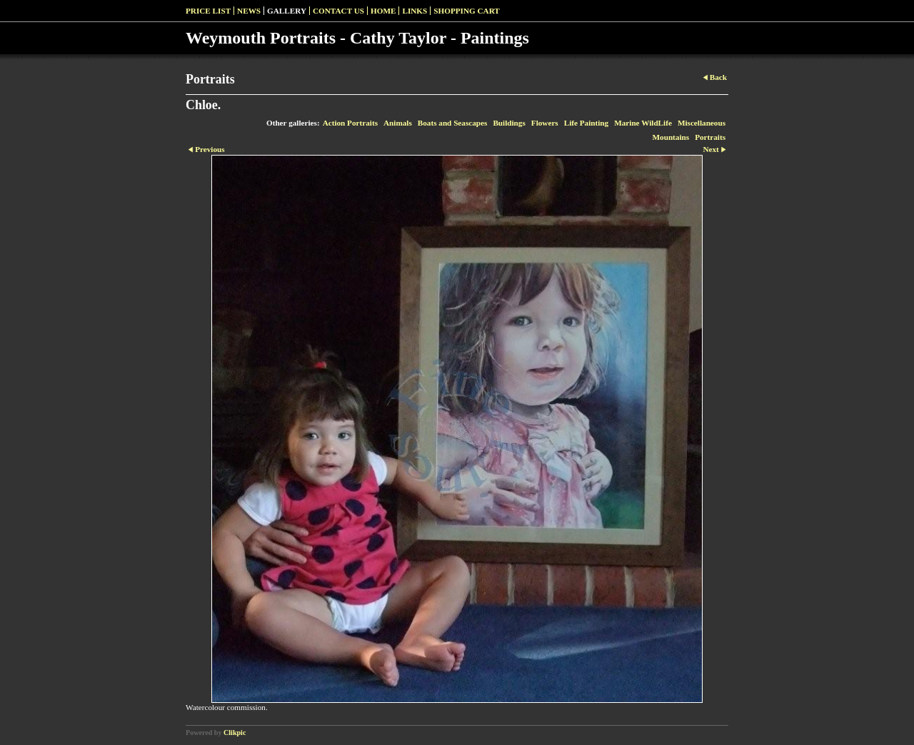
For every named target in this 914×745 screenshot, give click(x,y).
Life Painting (586, 122)
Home (383, 10)
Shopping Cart (466, 10)
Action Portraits (350, 122)
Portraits (710, 137)
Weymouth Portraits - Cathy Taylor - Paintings (357, 38)
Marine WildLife (643, 122)
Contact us (338, 10)
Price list (208, 10)
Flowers (544, 122)
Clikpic (235, 732)
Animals (397, 122)
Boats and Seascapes (453, 122)
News (249, 10)
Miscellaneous (701, 122)
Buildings (509, 122)
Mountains (671, 137)
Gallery (286, 10)
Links (414, 10)
